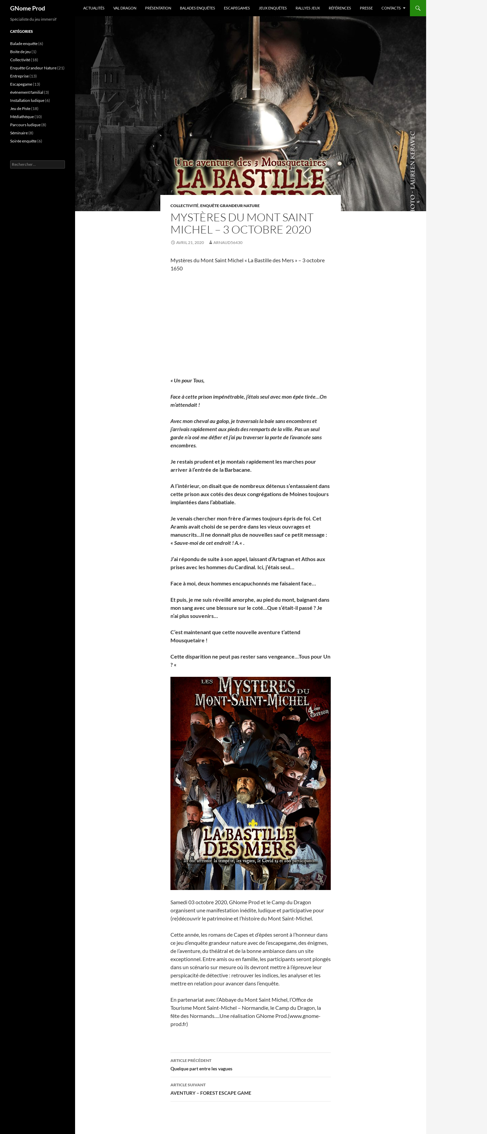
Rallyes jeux (308, 8)
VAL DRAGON (124, 8)
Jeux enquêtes (273, 8)
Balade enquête (24, 43)
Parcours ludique (25, 124)
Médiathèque (22, 116)
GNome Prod (27, 8)
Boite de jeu (20, 51)
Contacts (391, 8)
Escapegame (21, 84)
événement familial (26, 92)
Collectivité (184, 205)
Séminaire (19, 132)
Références (340, 8)
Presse (366, 8)
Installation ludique (27, 100)
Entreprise (19, 76)
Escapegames (237, 8)
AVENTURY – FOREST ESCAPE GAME (250, 1088)
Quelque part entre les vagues (250, 1064)
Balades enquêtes (197, 8)
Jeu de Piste (20, 108)
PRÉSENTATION (158, 8)
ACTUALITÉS (94, 8)
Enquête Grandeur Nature (230, 205)
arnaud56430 (227, 242)
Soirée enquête (23, 140)
